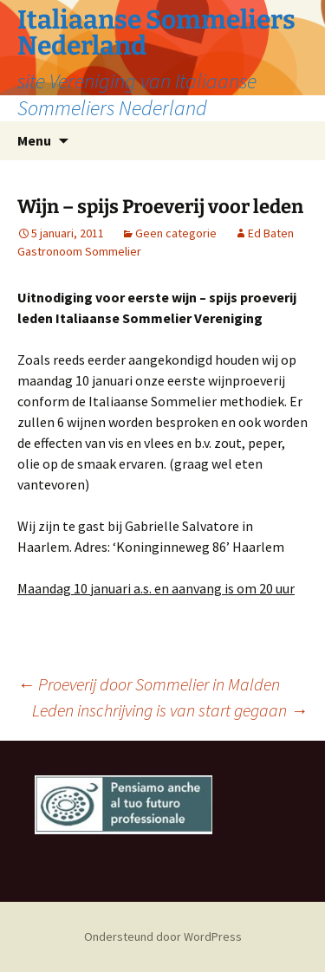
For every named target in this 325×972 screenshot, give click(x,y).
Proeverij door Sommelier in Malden (148, 684)
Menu (34, 140)
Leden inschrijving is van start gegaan (170, 710)
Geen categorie (176, 233)
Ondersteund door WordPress (163, 936)
